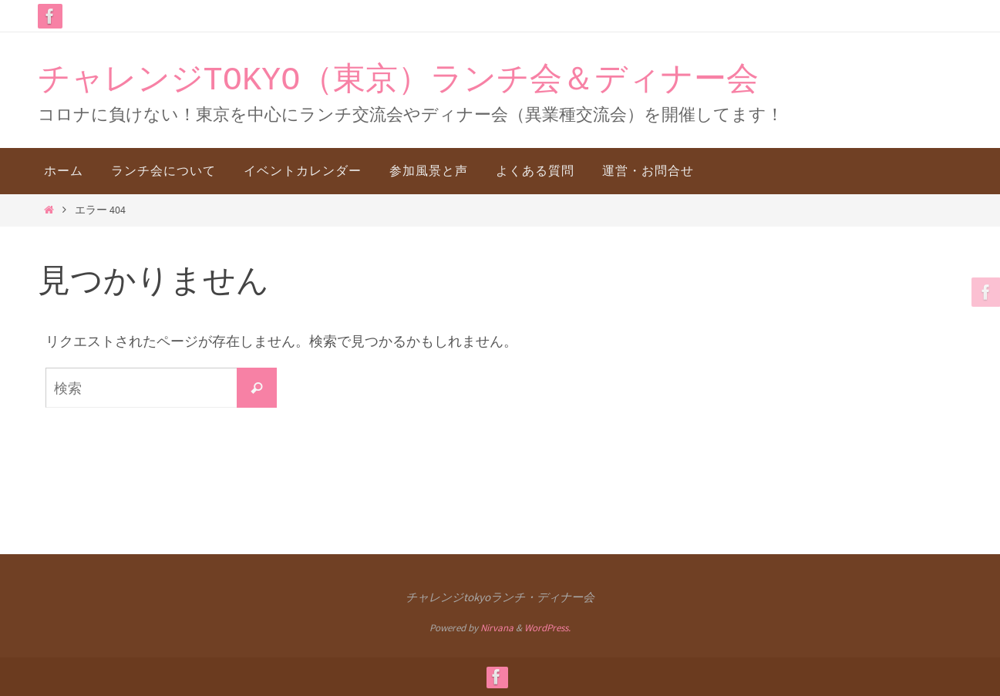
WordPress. (547, 627)
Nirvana (496, 627)
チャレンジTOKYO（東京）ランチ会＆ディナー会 (398, 81)
